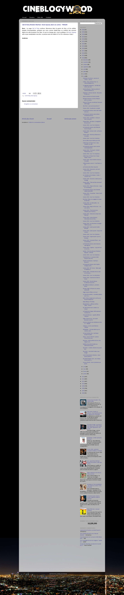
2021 (83, 41)
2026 (83, 29)
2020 (83, 43)
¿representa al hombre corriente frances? (90, 530)
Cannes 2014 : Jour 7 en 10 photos (91, 153)
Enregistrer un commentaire (31, 104)
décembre (85, 60)
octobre (85, 64)
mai (84, 76)
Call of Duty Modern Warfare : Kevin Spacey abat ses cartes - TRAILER (44, 25)
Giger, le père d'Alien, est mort (90, 292)
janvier (85, 373)
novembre (86, 62)
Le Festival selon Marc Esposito (90, 167)
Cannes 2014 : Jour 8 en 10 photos (91, 138)
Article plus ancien (70, 119)
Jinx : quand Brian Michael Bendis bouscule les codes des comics (94, 462)
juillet (84, 71)
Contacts (48, 17)
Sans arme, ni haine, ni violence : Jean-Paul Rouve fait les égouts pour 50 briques (94, 413)
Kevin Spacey (72, 32)
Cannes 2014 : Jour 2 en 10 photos (91, 254)
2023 (83, 36)
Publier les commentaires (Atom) (37, 122)
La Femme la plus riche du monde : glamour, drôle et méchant (93, 497)
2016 (83, 53)
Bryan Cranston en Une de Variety (91, 96)
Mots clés (40, 17)
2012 (83, 379)
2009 (83, 386)
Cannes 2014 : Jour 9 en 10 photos (91, 125)
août (84, 69)
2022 (83, 39)
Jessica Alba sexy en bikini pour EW (91, 140)
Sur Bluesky (52, 586)
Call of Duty (35, 28)
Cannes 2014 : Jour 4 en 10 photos (91, 221)
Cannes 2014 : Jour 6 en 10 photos (91, 173)
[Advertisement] (49, 113)
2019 (83, 46)
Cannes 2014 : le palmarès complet (91, 108)
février (85, 371)
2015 (83, 55)
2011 (83, 381)
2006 (83, 393)
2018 (83, 48)
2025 (83, 32)
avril (84, 366)
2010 (83, 383)
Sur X (51, 578)
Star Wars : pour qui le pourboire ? (91, 106)
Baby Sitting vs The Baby (88, 301)
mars (84, 369)
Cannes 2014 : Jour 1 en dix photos (91, 275)
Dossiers (31, 17)
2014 (83, 57)
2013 (83, 376)
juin (84, 73)
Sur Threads (52, 582)
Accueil (24, 17)
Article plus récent (28, 119)
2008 (83, 388)
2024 (83, 34)
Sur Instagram (53, 584)
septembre (86, 66)
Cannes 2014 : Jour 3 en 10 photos (91, 234)
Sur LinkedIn (52, 576)
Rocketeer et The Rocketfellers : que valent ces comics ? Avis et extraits (94, 486)
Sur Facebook (53, 580)
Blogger (64, 590)
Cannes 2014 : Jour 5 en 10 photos (91, 197)
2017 (83, 50)
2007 (83, 390)
